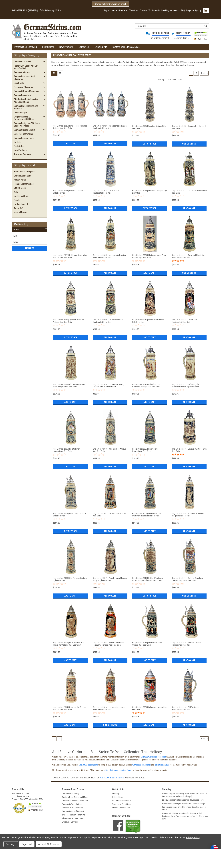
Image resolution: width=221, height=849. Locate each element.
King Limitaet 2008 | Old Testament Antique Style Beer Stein (70, 579)
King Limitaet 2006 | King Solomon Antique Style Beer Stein (109, 450)
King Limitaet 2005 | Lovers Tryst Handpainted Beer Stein (145, 450)
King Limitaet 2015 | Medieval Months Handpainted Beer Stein (186, 644)
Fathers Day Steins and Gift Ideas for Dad (26, 67)
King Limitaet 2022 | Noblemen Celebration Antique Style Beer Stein (70, 256)
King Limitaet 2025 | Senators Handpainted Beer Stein (189, 127)
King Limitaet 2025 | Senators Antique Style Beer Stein (149, 127)
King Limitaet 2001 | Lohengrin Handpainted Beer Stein (149, 708)
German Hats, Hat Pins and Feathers (26, 107)
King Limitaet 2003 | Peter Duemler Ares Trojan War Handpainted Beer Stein (108, 644)
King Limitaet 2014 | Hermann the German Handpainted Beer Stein (109, 708)
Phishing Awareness (170, 10)
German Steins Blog (70, 794)
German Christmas (22, 72)
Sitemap (115, 794)
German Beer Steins (22, 61)
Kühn (16, 192)
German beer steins (112, 777)
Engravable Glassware (23, 87)
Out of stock (149, 144)
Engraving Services (70, 822)
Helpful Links (117, 797)
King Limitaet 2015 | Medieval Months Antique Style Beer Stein (147, 644)
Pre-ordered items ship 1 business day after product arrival (184, 808)
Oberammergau (20, 112)
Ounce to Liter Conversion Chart (110, 4)
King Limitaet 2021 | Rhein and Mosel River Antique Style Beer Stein (149, 256)
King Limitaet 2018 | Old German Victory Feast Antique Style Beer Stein (69, 385)
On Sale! (17, 142)
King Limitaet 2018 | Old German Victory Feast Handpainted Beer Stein (108, 385)
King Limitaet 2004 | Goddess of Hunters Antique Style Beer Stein (188, 514)
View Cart (133, 10)
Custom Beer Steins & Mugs (126, 47)
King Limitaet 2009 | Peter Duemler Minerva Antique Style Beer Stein (110, 579)
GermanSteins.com (22, 175)
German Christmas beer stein (153, 757)
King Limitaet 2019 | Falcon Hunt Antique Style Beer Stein (148, 321)
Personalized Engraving (25, 47)
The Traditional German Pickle (75, 815)
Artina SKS (18, 208)
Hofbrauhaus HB (21, 204)
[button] (29, 229)
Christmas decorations (88, 765)
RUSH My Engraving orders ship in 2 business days (183, 803)
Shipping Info (101, 47)
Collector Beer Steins (23, 134)
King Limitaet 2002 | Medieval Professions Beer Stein (109, 514)
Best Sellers (48, 47)
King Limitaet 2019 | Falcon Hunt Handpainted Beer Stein (184, 321)
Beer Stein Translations (72, 804)
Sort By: (161, 79)
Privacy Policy (192, 837)
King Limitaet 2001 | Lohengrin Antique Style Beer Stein (189, 450)
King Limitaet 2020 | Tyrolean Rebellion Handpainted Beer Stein (108, 321)
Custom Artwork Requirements (75, 801)
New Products (66, 47)
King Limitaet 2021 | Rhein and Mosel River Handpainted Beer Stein (189, 256)
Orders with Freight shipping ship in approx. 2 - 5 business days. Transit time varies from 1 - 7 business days (185, 816)
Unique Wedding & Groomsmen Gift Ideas (24, 118)
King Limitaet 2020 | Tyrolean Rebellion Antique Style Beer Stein (68, 321)
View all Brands (20, 212)
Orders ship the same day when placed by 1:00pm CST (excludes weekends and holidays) (185, 795)
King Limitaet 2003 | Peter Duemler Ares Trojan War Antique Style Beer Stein (68, 644)
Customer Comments (121, 801)
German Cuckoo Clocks (24, 130)
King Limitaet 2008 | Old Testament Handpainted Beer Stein (186, 708)
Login (188, 10)
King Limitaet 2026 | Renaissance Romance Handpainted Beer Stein (110, 127)
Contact (143, 10)
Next (205, 73)
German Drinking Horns (24, 138)
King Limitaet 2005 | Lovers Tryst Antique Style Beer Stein (69, 514)
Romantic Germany (22, 154)
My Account (110, 10)
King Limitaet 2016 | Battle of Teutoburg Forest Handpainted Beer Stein (187, 579)
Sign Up (198, 10)
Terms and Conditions (121, 804)
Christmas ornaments (141, 765)
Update (29, 248)
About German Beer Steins (73, 818)
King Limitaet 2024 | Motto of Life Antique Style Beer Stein (69, 192)
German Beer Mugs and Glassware (24, 77)
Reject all (27, 844)
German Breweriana (22, 95)
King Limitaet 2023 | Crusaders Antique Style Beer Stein (149, 192)
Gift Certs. (123, 10)
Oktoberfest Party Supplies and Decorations (26, 100)
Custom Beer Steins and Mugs (75, 797)
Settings (10, 844)
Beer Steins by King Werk (25, 171)
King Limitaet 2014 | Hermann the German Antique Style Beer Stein (69, 708)
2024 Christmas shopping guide (117, 770)
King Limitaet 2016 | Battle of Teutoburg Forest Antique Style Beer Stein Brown (147, 579)
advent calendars (162, 765)
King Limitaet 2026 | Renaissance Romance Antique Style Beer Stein (70, 127)
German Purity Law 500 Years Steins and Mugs (27, 124)
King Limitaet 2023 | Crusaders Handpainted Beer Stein (189, 192)
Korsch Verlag (20, 179)
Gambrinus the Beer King (72, 808)
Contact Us (84, 47)
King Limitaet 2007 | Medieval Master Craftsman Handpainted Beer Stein (147, 514)
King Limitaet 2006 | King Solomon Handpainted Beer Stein (66, 450)
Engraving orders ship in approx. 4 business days (183, 800)
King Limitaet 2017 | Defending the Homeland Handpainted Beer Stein (146, 385)
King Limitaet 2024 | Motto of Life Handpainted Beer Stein (106, 192)
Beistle (17, 200)
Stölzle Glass (20, 187)
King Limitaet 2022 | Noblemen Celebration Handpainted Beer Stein (109, 256)
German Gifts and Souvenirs (26, 91)
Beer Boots (19, 83)
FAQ (183, 10)
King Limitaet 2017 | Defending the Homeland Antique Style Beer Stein (185, 385)
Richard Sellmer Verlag (24, 183)
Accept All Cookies (48, 844)
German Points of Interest (73, 811)
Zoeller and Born (21, 196)
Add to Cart (70, 143)
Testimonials (154, 10)
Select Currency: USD (50, 10)
